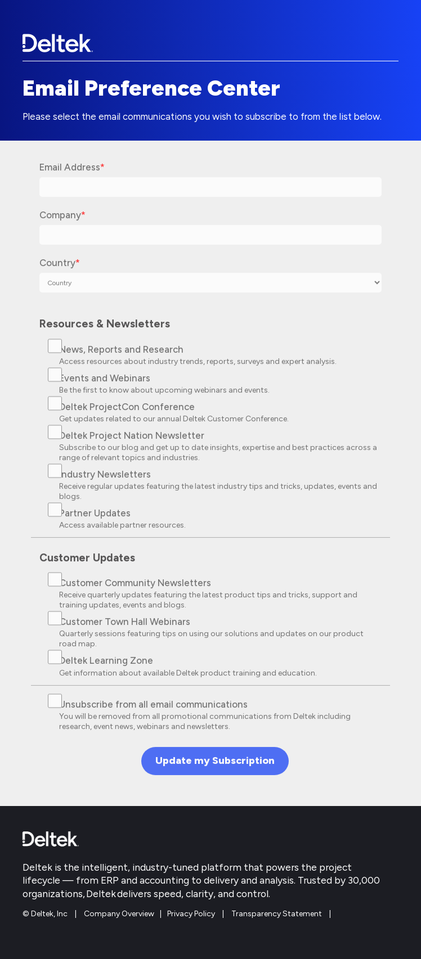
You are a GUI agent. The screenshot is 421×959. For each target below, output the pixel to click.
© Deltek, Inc (46, 914)
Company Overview (119, 914)
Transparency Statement (276, 914)
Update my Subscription (215, 766)
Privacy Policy (191, 914)
